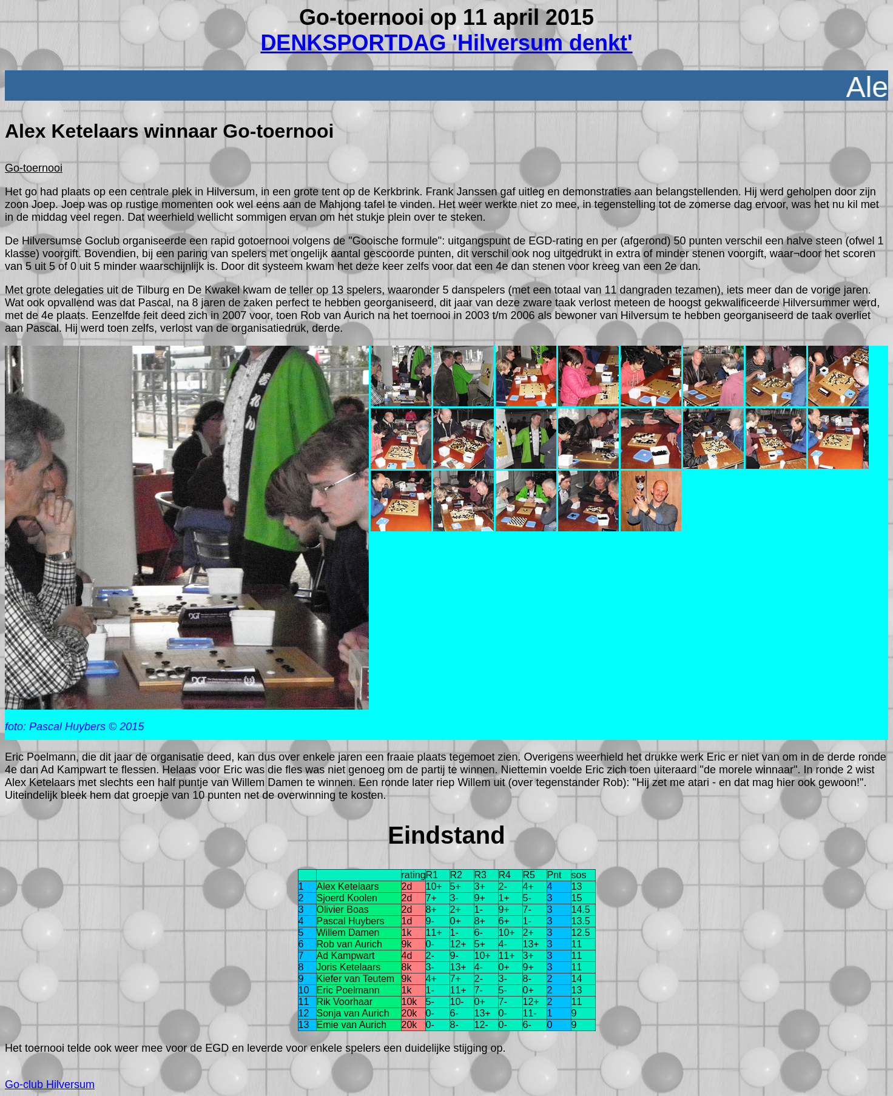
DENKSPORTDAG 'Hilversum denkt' (446, 42)
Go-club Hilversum (50, 1084)
